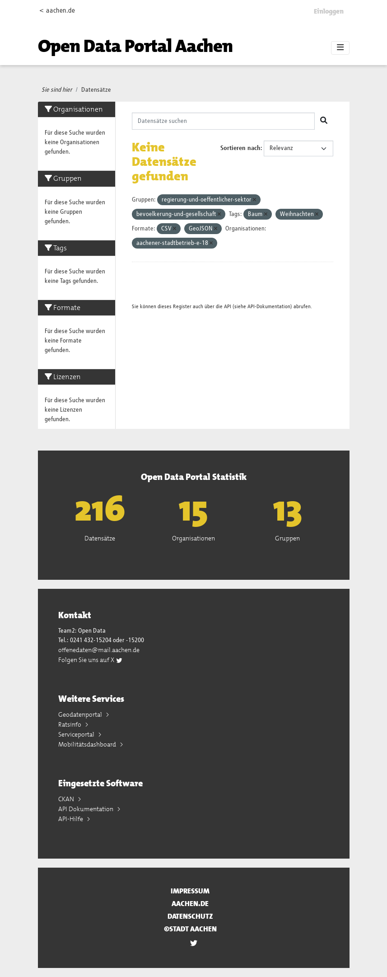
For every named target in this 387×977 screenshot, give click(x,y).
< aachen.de (57, 10)
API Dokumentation (86, 809)
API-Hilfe (71, 819)
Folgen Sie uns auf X (90, 660)
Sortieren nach (240, 148)
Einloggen (329, 11)
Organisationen (193, 538)
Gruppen (287, 538)
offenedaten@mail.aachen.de (99, 650)
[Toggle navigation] (340, 48)
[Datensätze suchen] (223, 121)
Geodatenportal (80, 714)
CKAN (66, 799)
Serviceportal (77, 734)
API (227, 307)
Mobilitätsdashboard (87, 744)
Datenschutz (190, 916)
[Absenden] (323, 121)
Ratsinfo (70, 724)
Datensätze (96, 90)
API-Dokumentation (268, 307)
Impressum (190, 891)
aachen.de (190, 903)
